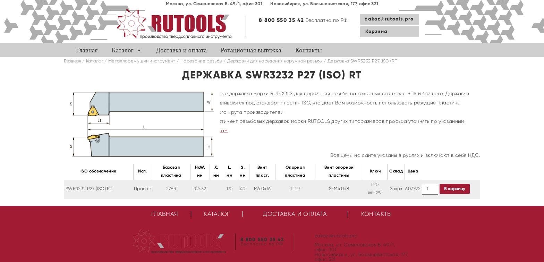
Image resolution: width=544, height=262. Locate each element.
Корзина (376, 31)
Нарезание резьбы (201, 61)
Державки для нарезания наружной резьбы (275, 61)
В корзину (454, 189)
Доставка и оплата (181, 50)
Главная (87, 50)
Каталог (123, 50)
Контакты (308, 50)
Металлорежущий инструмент (142, 61)
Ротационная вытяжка (251, 50)
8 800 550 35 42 (281, 20)
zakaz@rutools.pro (389, 19)
